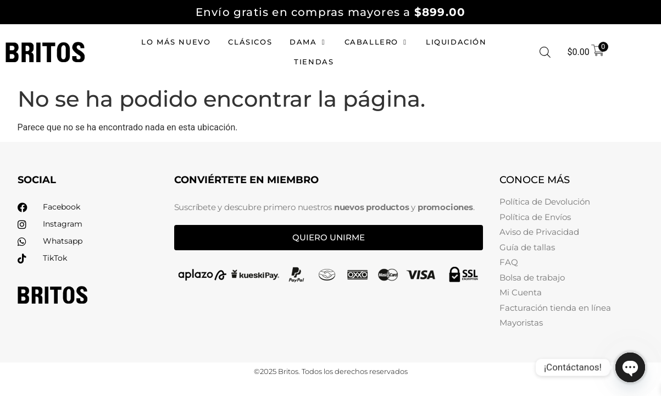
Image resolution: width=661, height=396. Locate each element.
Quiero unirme (328, 237)
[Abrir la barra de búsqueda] (545, 52)
